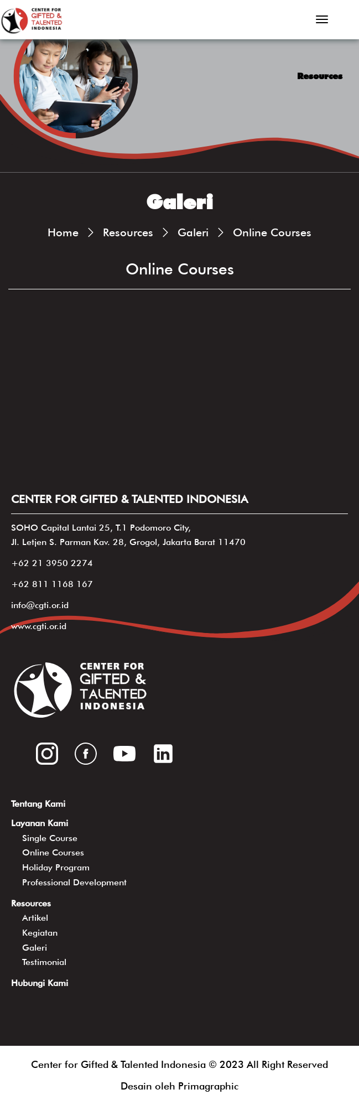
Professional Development (74, 882)
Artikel (35, 917)
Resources (128, 232)
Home (63, 232)
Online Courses (272, 232)
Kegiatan (40, 932)
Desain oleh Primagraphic (179, 1086)
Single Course (49, 838)
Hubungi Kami (39, 983)
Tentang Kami (38, 803)
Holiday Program (56, 867)
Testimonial (44, 962)
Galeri (193, 232)
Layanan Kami (39, 823)
